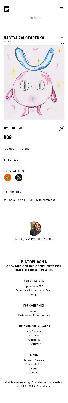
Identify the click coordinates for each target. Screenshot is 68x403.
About (34, 311)
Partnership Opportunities (34, 315)
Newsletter (34, 343)
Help (34, 294)
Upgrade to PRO (34, 286)
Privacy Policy (34, 364)
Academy (34, 335)
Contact (34, 372)
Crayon (26, 148)
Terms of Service (34, 360)
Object (11, 148)
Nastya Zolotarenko (24, 38)
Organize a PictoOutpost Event (34, 290)
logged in (31, 200)
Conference (34, 331)
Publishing (34, 339)
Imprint (34, 368)
